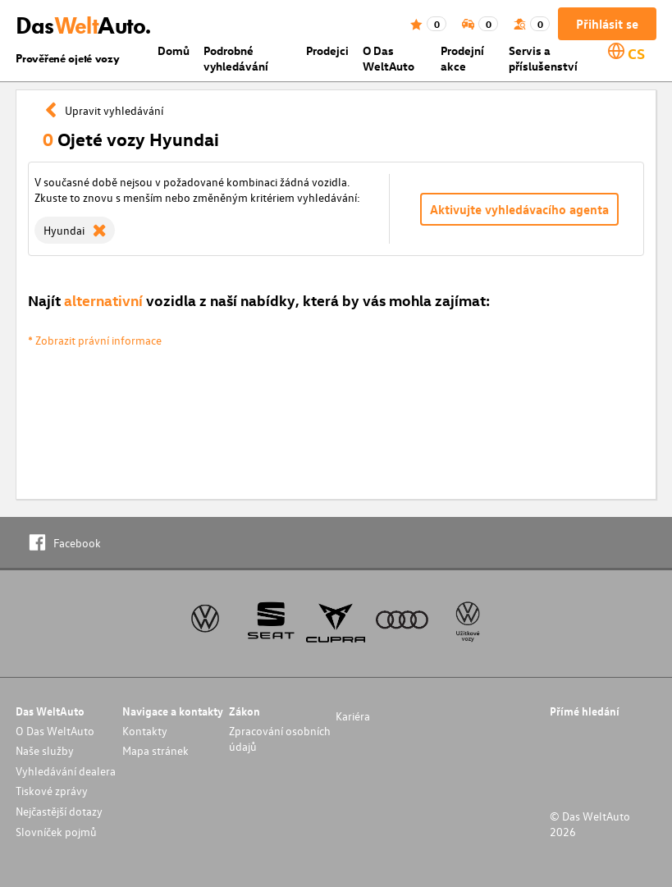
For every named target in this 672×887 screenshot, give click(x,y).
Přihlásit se (607, 24)
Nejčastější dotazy (59, 811)
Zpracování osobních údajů (280, 738)
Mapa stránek (155, 750)
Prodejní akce (462, 58)
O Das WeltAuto (388, 58)
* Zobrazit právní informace (95, 340)
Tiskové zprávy (52, 790)
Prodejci (327, 50)
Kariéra (353, 716)
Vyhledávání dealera (66, 771)
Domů (174, 50)
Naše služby (45, 750)
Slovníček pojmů (56, 831)
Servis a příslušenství (543, 58)
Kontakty (144, 730)
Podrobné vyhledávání (235, 58)
